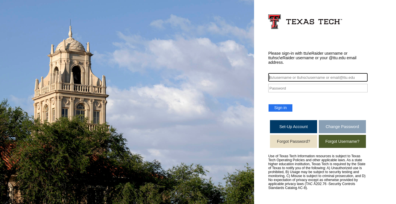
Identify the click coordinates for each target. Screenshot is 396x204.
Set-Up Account (293, 126)
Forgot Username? (342, 141)
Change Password (342, 126)
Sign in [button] (280, 107)
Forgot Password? (293, 141)
